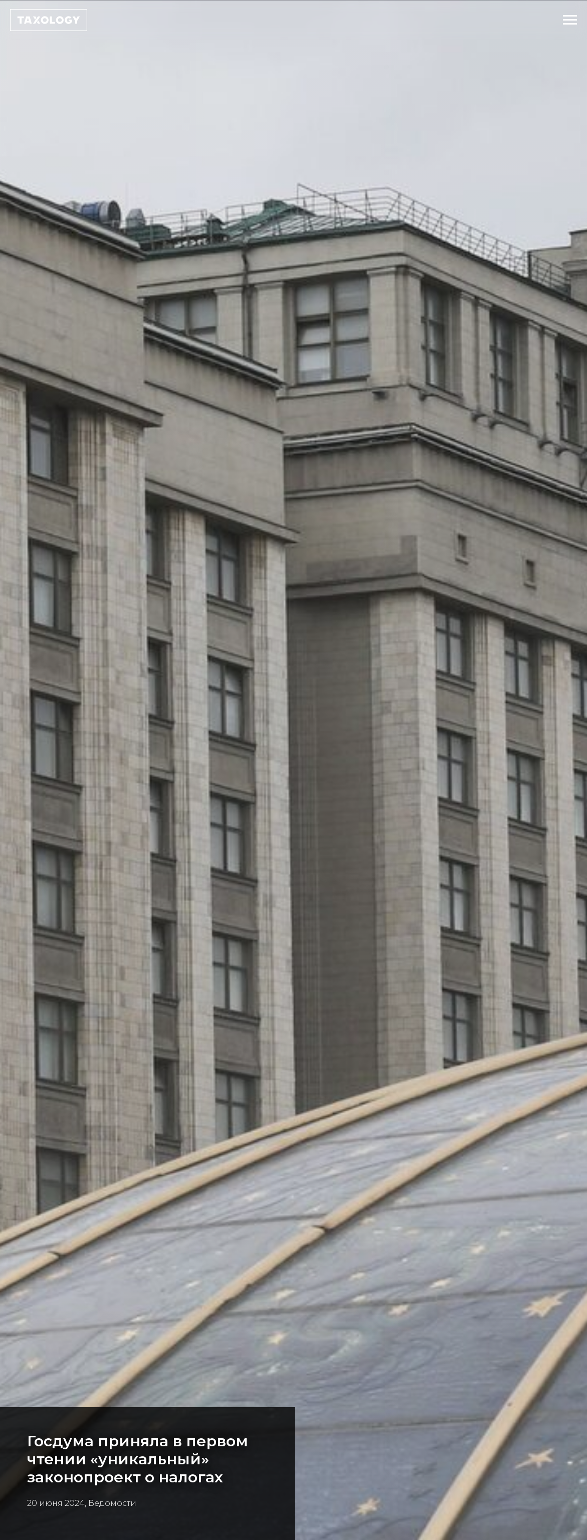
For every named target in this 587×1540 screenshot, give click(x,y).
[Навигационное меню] (570, 20)
